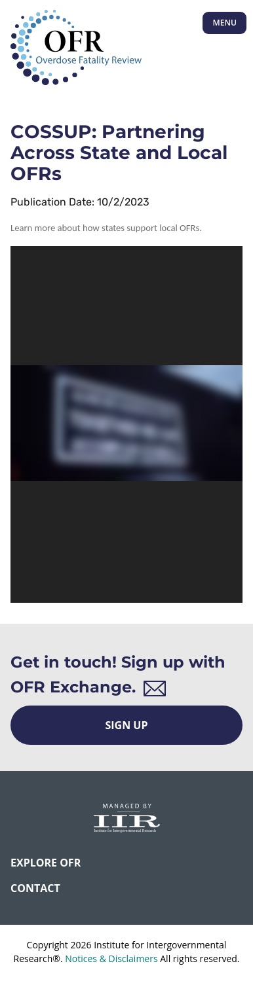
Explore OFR (45, 862)
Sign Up (127, 725)
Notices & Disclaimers (111, 958)
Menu (224, 22)
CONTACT (35, 888)
